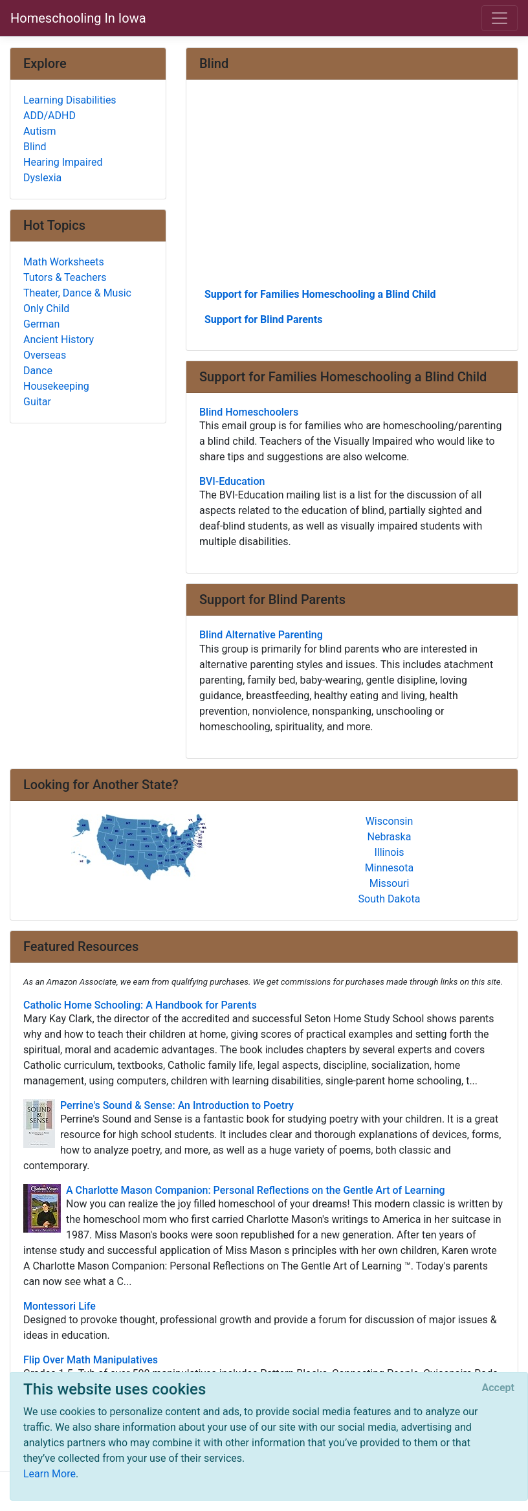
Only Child (46, 308)
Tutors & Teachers (64, 277)
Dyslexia (42, 178)
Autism (39, 131)
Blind (35, 146)
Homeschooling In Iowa (78, 18)
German (41, 324)
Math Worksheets (63, 262)
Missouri (389, 883)
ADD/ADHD (49, 115)
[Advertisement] (352, 188)
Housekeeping (56, 386)
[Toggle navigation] (499, 18)
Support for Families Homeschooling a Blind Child (320, 294)
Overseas (44, 355)
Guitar (37, 402)
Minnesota (389, 868)
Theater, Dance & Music (77, 293)
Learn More (49, 1474)
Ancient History (58, 339)
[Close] (498, 1388)
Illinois (389, 852)
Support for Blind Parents (263, 319)
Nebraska (390, 837)
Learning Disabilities (69, 100)
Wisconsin (389, 821)
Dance (37, 370)
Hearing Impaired (62, 162)
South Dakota (389, 899)
